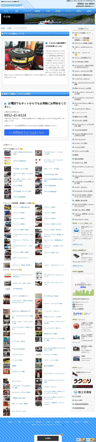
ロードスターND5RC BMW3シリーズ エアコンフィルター (50, 392)
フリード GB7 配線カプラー (16, 296)
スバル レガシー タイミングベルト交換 (18, 322)
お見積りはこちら (78, 244)
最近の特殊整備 (44, 366)
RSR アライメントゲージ (17, 258)
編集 (63, 424)
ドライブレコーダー (13, 354)
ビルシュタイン (12, 381)
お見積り (89, 11)
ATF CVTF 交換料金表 (15, 161)
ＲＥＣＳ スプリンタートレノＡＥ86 (49, 283)
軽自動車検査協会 (79, 408)
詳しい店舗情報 (78, 308)
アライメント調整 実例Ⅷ (16, 229)
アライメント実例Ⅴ (14, 218)
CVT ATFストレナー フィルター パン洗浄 (49, 153)
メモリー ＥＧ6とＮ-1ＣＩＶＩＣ (49, 265)
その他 (48, 11)
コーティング (27, 11)
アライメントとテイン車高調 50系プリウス (49, 235)
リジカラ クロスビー (46, 386)
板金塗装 (37, 11)
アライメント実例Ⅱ (45, 207)
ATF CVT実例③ (13, 185)
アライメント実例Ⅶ (14, 224)
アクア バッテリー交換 (46, 360)
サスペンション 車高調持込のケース (49, 241)
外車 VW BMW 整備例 (15, 403)
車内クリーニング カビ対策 (48, 316)
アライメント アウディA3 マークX (18, 241)
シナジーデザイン (57, 424)
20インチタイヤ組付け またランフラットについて (50, 398)
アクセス (68, 11)
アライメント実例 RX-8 (47, 252)
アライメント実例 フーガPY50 (48, 224)
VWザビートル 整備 (14, 371)
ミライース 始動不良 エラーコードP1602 (50, 403)
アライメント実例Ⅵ (45, 218)
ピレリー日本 (78, 400)
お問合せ (78, 11)
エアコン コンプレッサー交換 (48, 303)
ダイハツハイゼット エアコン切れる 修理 (50, 339)
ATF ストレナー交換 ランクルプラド (18, 174)
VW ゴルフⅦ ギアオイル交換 (16, 392)
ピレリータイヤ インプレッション (50, 373)
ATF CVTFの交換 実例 (46, 174)
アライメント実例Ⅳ (45, 212)
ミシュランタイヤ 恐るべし (48, 328)
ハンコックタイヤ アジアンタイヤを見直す (50, 322)
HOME (6, 11)
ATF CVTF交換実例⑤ (14, 197)
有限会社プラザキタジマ (11, 5)
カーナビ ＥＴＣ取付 (50, 354)
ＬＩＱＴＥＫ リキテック (47, 311)
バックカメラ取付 (12, 360)
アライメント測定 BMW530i (48, 229)
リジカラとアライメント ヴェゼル (18, 246)
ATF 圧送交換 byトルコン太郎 (17, 191)
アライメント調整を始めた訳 (17, 207)
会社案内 (58, 11)
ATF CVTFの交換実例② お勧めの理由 (49, 180)
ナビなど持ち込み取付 (14, 349)
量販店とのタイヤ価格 (46, 333)
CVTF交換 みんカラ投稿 (16, 168)
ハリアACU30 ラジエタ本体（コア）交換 (17, 386)
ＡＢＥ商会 (77, 396)
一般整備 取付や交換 (14, 398)
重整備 (9, 366)
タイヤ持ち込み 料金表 (46, 296)
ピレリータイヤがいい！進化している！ (18, 328)
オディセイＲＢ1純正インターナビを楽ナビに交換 (50, 349)
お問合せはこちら (78, 265)
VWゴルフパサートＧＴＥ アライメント (18, 235)
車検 (16, 11)
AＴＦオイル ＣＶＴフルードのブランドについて (49, 161)
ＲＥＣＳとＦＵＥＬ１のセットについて (49, 275)
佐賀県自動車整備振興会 (81, 404)
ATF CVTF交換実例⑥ (45, 191)
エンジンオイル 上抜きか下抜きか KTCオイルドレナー (18, 301)
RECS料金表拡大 (18, 288)
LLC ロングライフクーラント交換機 (18, 316)
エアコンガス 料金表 (14, 341)
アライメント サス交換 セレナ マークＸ (49, 246)
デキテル (46, 424)
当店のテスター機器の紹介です (16, 311)
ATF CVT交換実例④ (45, 185)
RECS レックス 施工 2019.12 (17, 283)
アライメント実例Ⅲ (14, 212)
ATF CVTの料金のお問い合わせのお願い (18, 153)
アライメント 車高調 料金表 (16, 265)
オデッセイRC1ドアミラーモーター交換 (49, 381)
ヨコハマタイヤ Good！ (15, 411)
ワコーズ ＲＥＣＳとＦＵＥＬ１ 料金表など (18, 276)
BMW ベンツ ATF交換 (47, 168)
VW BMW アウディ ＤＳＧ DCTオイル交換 (18, 180)
